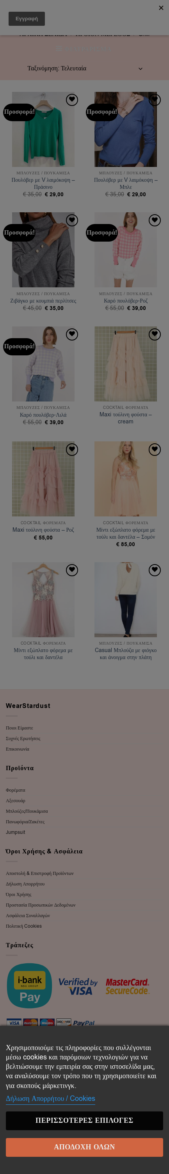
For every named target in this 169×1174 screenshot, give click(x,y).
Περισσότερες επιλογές (84, 1121)
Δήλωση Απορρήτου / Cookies (50, 1098)
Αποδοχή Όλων (84, 1147)
